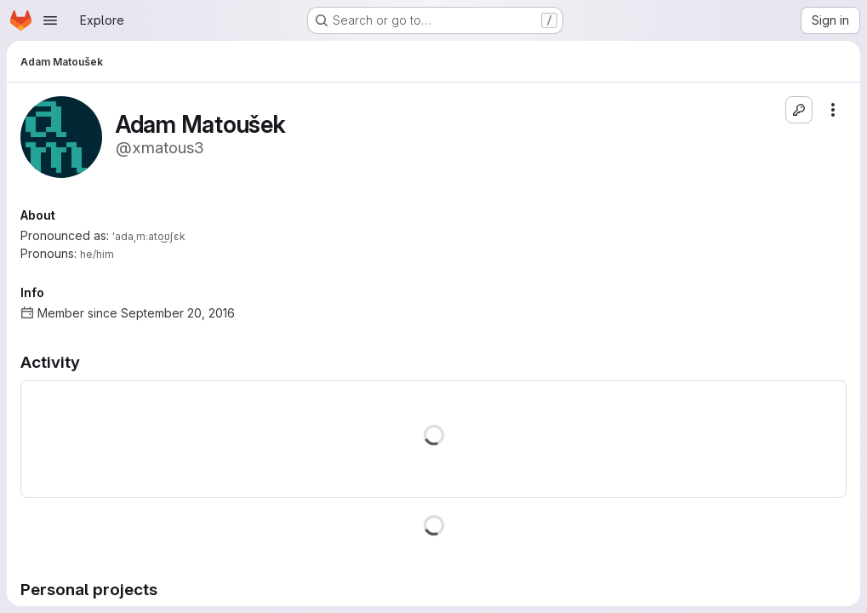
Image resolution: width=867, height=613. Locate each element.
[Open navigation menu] (50, 20)
